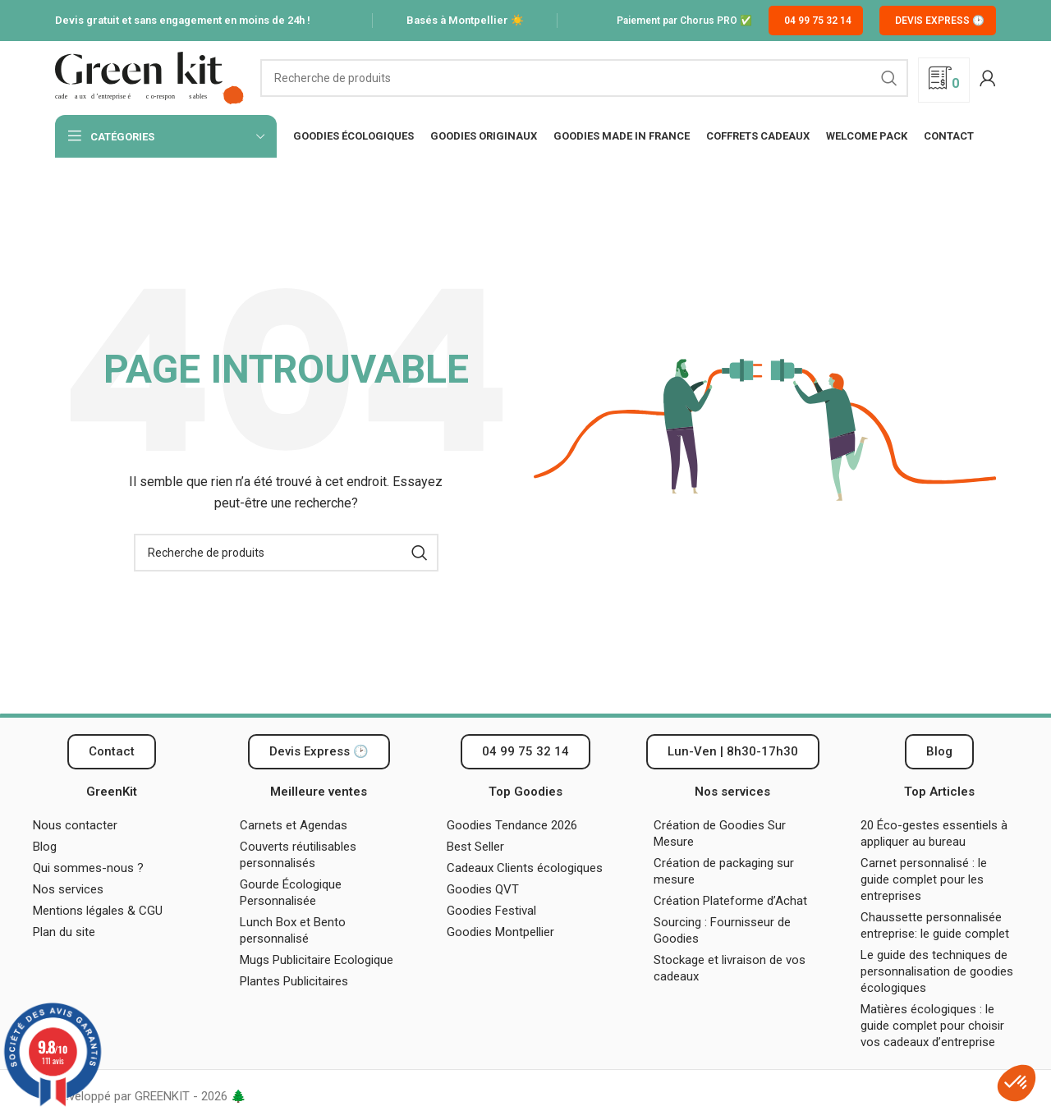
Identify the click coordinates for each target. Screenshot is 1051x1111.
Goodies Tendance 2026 (512, 825)
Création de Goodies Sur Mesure (720, 833)
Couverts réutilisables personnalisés (298, 854)
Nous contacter (75, 825)
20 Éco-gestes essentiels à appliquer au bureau (934, 833)
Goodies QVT (483, 889)
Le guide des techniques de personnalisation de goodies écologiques (937, 971)
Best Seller (475, 846)
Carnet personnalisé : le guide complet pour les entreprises (924, 879)
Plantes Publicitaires (294, 981)
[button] (732, 751)
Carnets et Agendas (293, 825)
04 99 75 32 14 (817, 20)
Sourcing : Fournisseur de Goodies (722, 930)
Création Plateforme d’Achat (730, 900)
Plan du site (64, 932)
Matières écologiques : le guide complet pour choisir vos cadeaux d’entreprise (932, 1025)
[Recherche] (584, 78)
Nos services (68, 889)
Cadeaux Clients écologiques (525, 868)
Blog (45, 846)
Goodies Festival (491, 910)
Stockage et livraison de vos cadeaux (729, 968)
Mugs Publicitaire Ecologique (316, 960)
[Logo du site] (149, 77)
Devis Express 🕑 (939, 20)
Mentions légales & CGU (98, 910)
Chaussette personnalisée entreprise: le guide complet (936, 925)
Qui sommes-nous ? (88, 868)
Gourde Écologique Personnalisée (291, 892)
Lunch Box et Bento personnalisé (293, 930)
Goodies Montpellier (500, 932)
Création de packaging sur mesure (724, 871)
